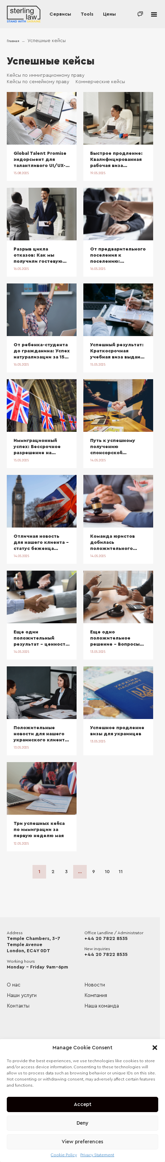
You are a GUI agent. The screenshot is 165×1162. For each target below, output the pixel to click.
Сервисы (60, 14)
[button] (154, 1047)
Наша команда (101, 1006)
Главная (13, 41)
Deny (82, 1123)
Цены (109, 14)
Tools (87, 14)
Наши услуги (22, 995)
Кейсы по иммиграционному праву (45, 75)
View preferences (82, 1141)
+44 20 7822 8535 (106, 938)
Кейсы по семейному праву (38, 81)
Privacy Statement (97, 1155)
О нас (13, 985)
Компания (95, 995)
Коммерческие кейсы (100, 81)
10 (107, 871)
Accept (82, 1104)
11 (121, 871)
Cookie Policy (64, 1155)
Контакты (18, 1006)
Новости (94, 985)
